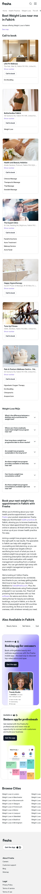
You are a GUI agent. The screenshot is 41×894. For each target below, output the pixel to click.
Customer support (9, 865)
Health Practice (14, 11)
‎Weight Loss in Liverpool (11, 813)
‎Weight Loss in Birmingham (12, 823)
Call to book (10, 73)
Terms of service (9, 888)
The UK (35, 11)
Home (5, 11)
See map (5, 29)
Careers (5, 861)
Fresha (5, 517)
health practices (28, 520)
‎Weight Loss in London (10, 794)
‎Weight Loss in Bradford (11, 820)
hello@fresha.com (19, 586)
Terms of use (7, 892)
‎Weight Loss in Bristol (10, 810)
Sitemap (6, 872)
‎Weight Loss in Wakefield (11, 816)
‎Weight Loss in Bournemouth (13, 800)
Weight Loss (26, 11)
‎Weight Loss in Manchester (12, 797)
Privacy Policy (7, 885)
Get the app (12, 664)
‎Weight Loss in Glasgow (11, 804)
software (6, 596)
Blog (4, 869)
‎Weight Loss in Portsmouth (12, 807)
